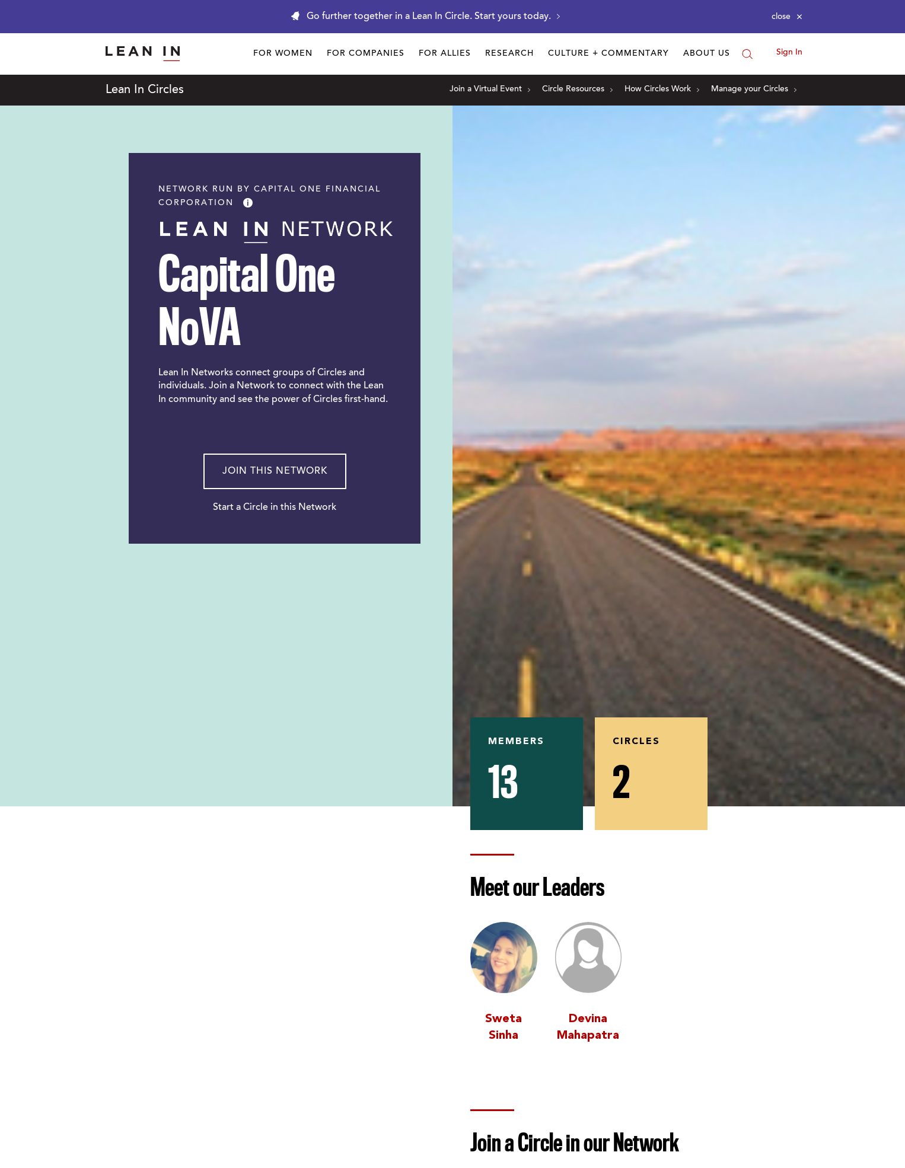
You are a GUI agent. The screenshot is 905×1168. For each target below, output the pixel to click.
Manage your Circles (753, 89)
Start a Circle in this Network (274, 507)
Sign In (789, 53)
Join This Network (274, 471)
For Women (283, 54)
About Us (706, 54)
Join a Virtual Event (490, 89)
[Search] (747, 54)
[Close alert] (787, 16)
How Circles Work (661, 89)
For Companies (365, 54)
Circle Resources (577, 89)
